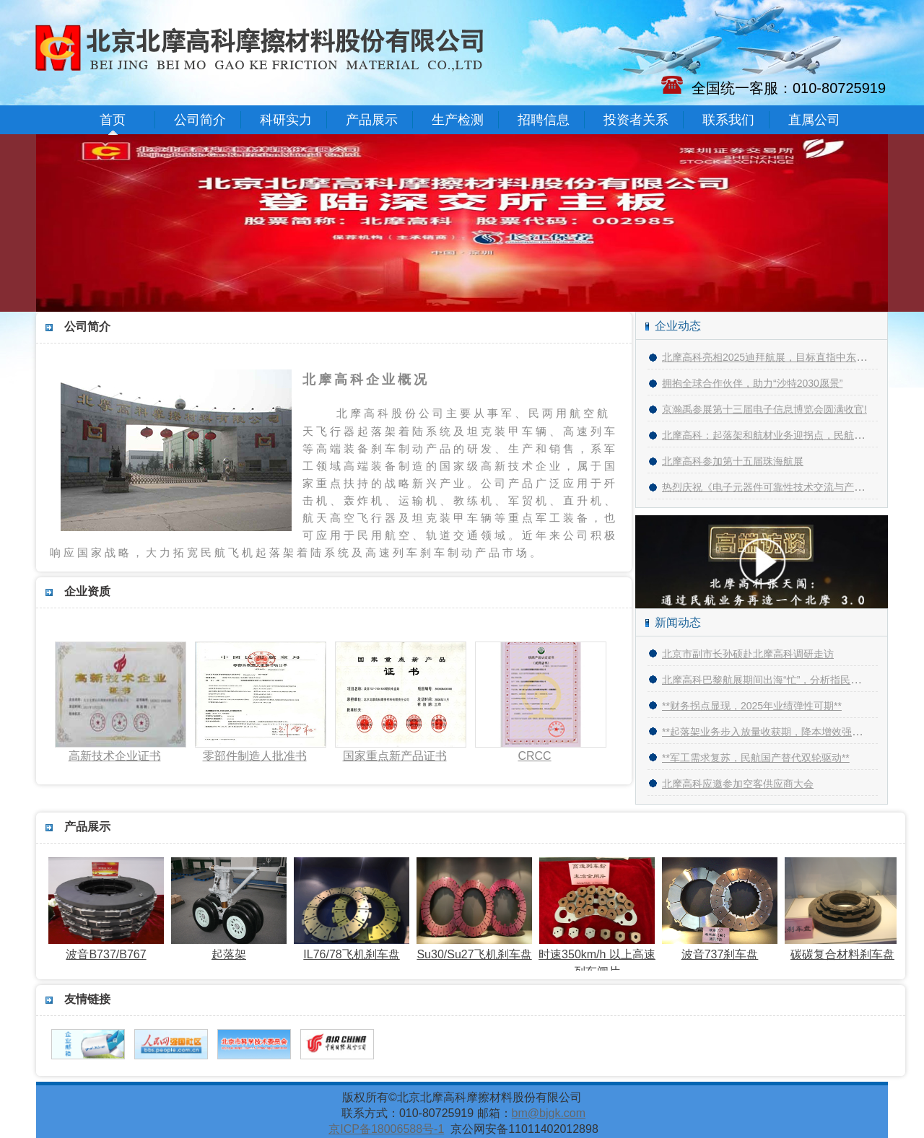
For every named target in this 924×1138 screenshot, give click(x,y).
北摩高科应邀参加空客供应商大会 (738, 783)
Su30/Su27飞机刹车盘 (478, 948)
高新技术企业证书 (115, 756)
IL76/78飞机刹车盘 (355, 948)
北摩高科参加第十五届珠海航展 (732, 461)
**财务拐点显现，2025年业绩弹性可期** (752, 706)
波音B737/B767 (110, 948)
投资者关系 (635, 120)
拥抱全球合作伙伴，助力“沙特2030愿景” (752, 383)
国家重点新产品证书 (395, 756)
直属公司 (814, 120)
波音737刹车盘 (723, 948)
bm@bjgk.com (549, 1113)
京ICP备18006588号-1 (386, 1129)
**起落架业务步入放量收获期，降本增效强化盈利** (776, 731)
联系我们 (728, 120)
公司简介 (200, 120)
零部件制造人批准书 (255, 756)
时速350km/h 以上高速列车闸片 (601, 957)
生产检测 (458, 120)
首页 (113, 120)
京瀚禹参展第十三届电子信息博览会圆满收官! (764, 409)
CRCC (534, 756)
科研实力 (286, 120)
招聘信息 (544, 120)
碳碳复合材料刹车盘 (846, 948)
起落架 (232, 948)
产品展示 (372, 120)
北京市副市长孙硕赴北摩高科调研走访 (748, 654)
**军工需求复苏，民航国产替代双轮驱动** (756, 757)
